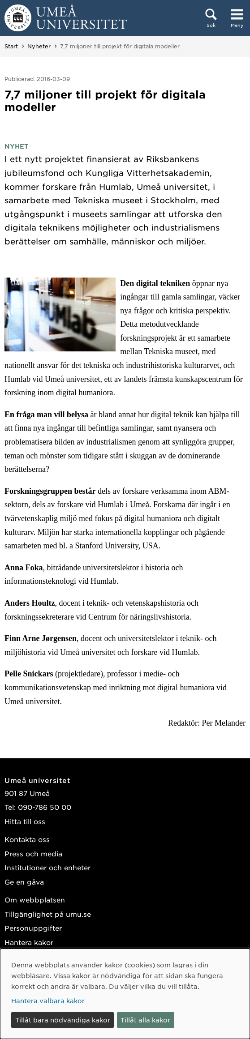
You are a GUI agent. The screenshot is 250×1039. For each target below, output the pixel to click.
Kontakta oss (27, 839)
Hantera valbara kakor (48, 1000)
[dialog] (125, 994)
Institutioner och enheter (47, 867)
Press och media (33, 853)
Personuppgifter (33, 928)
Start (11, 46)
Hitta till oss (24, 821)
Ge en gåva (24, 881)
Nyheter (39, 46)
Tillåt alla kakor (145, 1020)
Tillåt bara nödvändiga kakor (62, 1020)
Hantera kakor (28, 942)
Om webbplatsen (34, 899)
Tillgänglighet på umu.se (47, 914)
